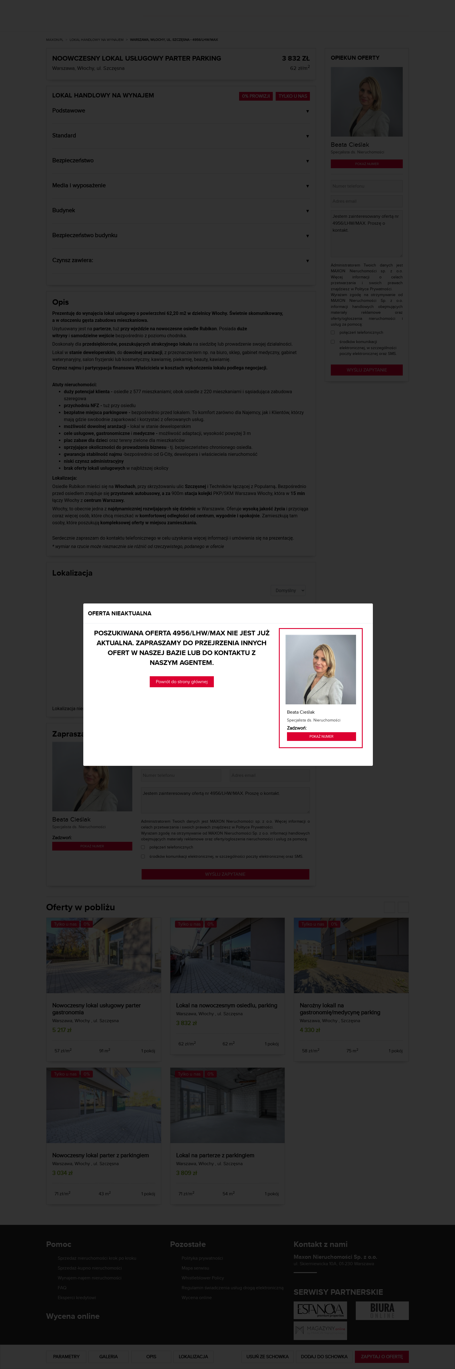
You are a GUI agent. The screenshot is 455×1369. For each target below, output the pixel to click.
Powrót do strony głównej (182, 681)
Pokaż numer (321, 737)
